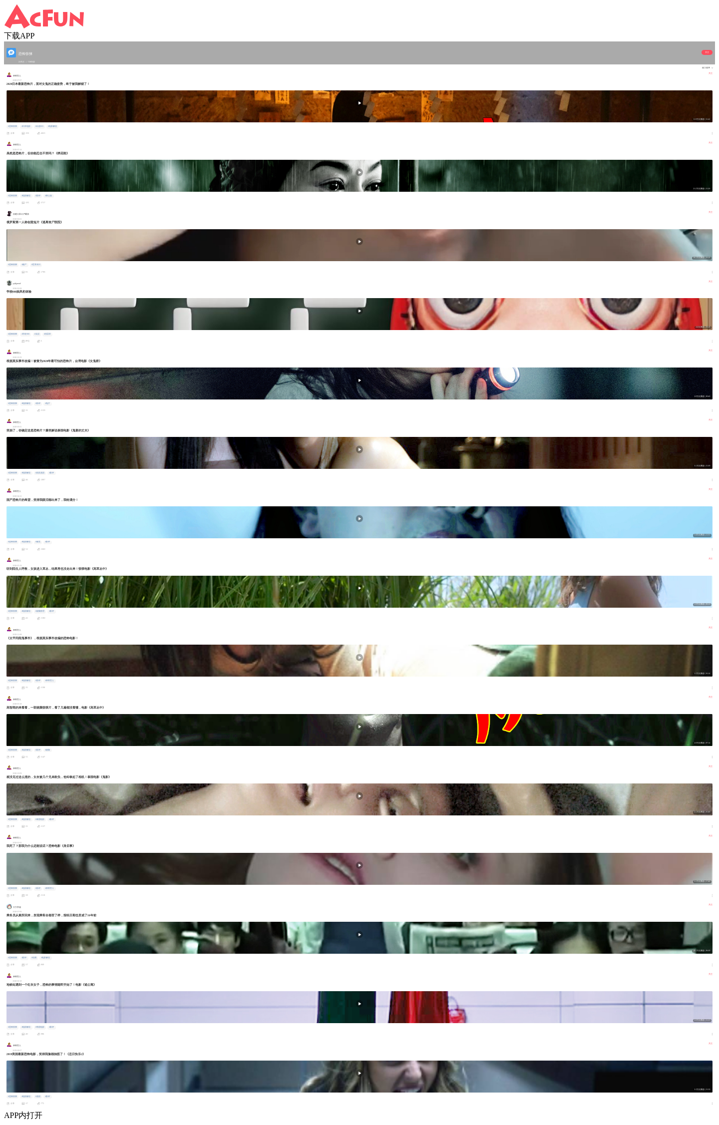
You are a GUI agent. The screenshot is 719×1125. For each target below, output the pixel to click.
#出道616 (39, 126)
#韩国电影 (39, 1027)
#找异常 (47, 334)
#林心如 (48, 196)
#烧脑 (47, 750)
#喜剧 (37, 1097)
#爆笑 (37, 542)
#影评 (37, 196)
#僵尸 (23, 265)
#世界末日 (35, 265)
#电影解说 (52, 126)
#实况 (36, 334)
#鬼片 (47, 403)
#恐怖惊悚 (12, 126)
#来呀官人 (49, 681)
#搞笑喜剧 (39, 473)
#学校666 (25, 334)
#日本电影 (25, 126)
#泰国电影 (39, 819)
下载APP (19, 35)
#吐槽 (33, 958)
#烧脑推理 (39, 611)
